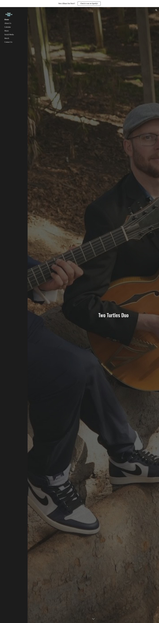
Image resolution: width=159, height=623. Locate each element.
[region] (79, 3)
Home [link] (6, 19)
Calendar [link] (7, 27)
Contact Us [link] (8, 42)
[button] (156, 10)
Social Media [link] (9, 34)
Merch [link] (6, 38)
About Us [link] (7, 23)
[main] (113, 315)
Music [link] (6, 31)
